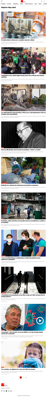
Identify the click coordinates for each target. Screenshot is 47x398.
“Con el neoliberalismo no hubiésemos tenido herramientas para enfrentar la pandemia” (20, 258)
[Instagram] (9, 391)
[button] (2, 1)
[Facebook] (2, 391)
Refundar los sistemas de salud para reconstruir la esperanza (19, 185)
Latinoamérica (4, 183)
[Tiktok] (11, 391)
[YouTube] (6, 391)
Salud (3, 73)
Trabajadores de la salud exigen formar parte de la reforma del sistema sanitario (22, 76)
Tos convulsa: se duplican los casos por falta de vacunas (18, 369)
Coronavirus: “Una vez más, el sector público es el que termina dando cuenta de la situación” (22, 332)
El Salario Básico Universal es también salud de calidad (17, 40)
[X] (4, 391)
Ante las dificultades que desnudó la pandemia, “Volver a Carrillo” (21, 150)
